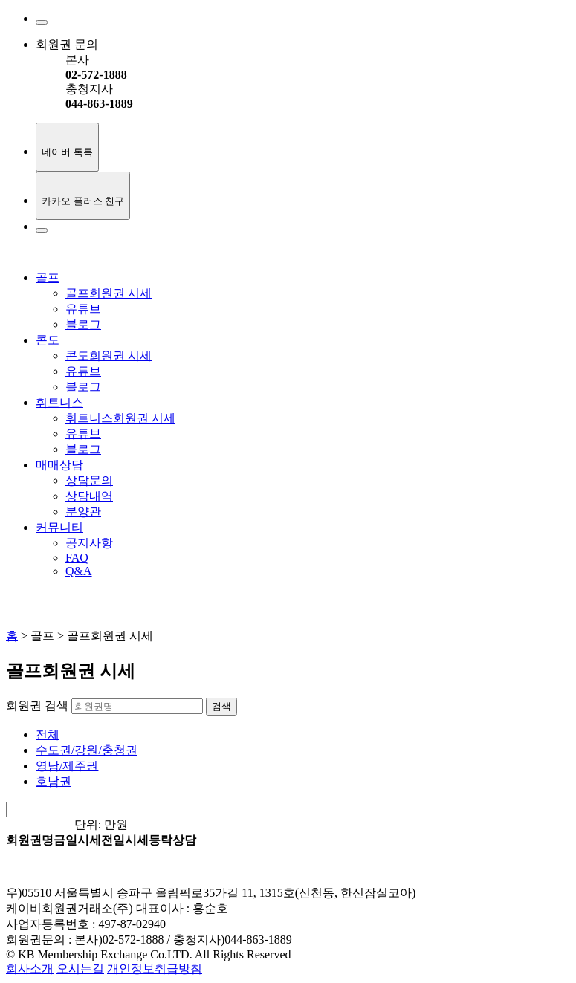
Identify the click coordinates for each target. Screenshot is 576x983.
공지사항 (89, 542)
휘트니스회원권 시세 (120, 418)
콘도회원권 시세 (108, 355)
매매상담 (59, 464)
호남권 (53, 781)
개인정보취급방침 (154, 968)
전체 (47, 734)
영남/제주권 (67, 765)
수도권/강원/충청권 (86, 750)
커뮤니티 (59, 527)
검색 (221, 706)
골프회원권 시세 (108, 293)
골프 (47, 277)
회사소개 (30, 968)
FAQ (76, 557)
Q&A (78, 571)
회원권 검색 (37, 705)
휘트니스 (59, 402)
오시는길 (80, 968)
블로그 (83, 324)
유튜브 (83, 308)
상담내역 (89, 496)
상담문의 (89, 480)
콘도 (47, 340)
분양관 (83, 511)
